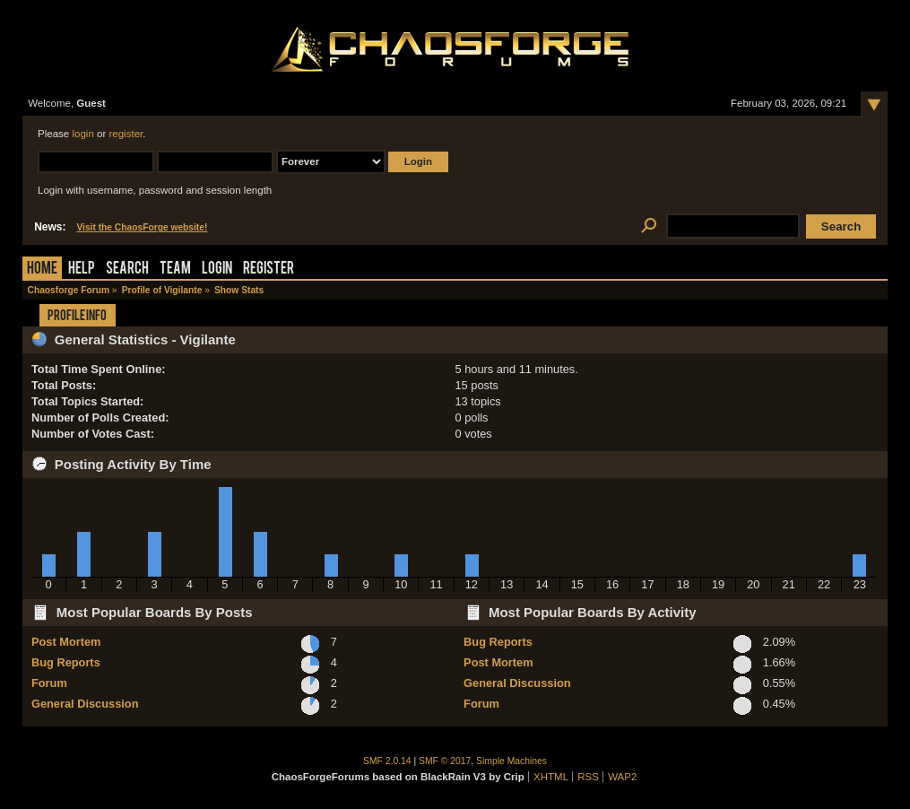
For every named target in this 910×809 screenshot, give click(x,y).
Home (42, 269)
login (82, 133)
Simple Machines (511, 761)
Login (217, 269)
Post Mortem (66, 641)
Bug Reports (65, 662)
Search (127, 269)
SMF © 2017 (445, 761)
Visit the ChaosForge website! (141, 227)
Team (175, 269)
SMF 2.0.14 (387, 761)
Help (81, 269)
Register (268, 269)
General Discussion (84, 703)
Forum (49, 683)
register (125, 133)
